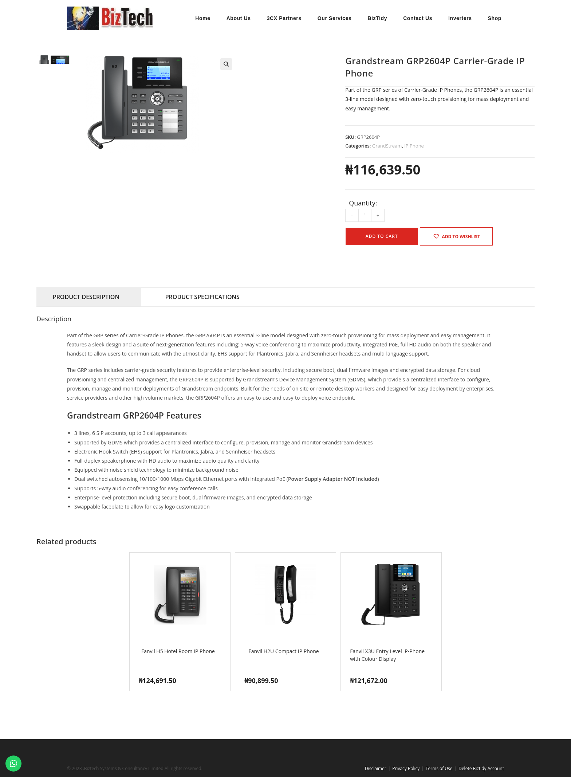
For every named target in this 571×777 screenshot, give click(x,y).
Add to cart (382, 236)
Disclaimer (375, 768)
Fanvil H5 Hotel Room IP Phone (178, 651)
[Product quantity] (364, 215)
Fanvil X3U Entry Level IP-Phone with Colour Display (387, 655)
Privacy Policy (406, 768)
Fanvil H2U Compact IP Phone (283, 651)
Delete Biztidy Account (481, 768)
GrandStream (387, 145)
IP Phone (414, 145)
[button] (226, 64)
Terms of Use (439, 768)
